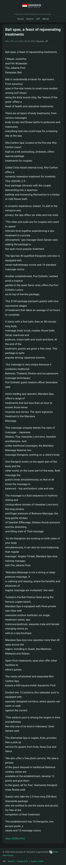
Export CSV (22, 861)
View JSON (11, 838)
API (38, 18)
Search (30, 18)
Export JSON (37, 861)
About (45, 18)
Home (20, 18)
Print (22, 838)
